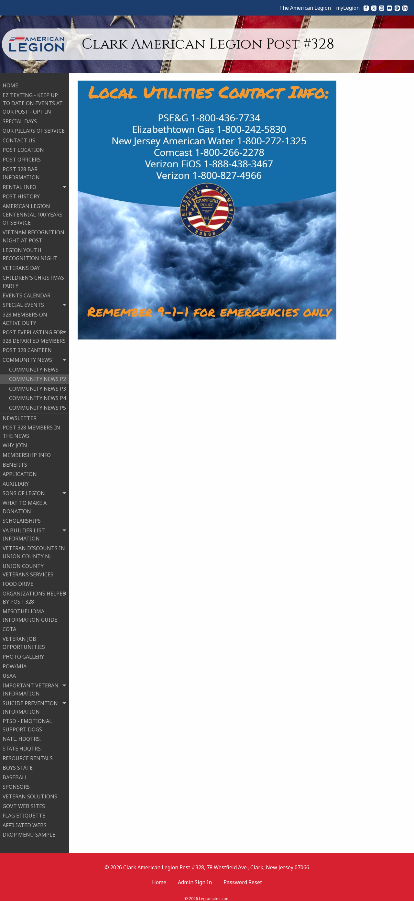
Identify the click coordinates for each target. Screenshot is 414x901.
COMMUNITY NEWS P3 (37, 385)
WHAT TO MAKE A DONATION (25, 504)
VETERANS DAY (21, 265)
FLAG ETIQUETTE (24, 812)
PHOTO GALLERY (23, 653)
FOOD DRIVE (18, 580)
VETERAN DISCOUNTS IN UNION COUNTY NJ (34, 549)
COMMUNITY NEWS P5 (37, 404)
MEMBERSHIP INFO (27, 452)
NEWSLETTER (20, 415)
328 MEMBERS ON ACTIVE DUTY (25, 316)
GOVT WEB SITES (24, 802)
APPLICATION (20, 471)
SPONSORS (16, 783)
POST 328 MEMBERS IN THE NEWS (31, 429)
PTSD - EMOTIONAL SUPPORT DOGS (27, 722)
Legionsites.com (214, 892)
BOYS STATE (18, 764)
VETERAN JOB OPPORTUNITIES (24, 640)
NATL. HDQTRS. (22, 736)
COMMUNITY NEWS (34, 366)
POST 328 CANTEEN (27, 347)
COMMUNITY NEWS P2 (37, 376)
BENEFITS (15, 461)
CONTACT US (19, 137)
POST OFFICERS (22, 156)
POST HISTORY (21, 193)
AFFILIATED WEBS (25, 822)
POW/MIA (15, 663)
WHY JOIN (15, 442)
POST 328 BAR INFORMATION (21, 170)
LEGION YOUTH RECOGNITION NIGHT (30, 251)
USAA (9, 672)
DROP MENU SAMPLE (29, 831)
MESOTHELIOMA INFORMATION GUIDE (30, 612)
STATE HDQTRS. (22, 745)
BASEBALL (15, 774)
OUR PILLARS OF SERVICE (34, 127)
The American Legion (305, 7)
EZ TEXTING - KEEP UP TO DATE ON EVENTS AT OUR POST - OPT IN (33, 100)
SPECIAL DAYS (20, 118)
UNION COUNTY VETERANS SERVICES (28, 567)
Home (159, 876)
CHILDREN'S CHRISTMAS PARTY (33, 279)
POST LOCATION (23, 146)
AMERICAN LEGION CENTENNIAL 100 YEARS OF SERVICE (32, 211)
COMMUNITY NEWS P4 (37, 395)
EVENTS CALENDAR (26, 292)
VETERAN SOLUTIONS (30, 793)
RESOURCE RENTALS (28, 755)
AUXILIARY (16, 480)
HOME (10, 82)
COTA (9, 626)
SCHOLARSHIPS (22, 517)
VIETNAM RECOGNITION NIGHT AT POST (33, 233)
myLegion (348, 7)
